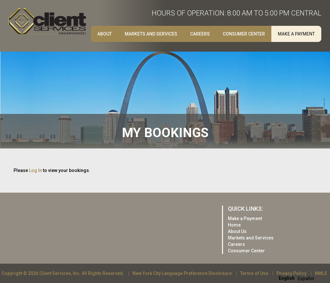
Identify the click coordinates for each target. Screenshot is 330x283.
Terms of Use (254, 273)
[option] (306, 278)
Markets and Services (151, 33)
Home (234, 224)
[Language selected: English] (298, 278)
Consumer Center (244, 33)
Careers (200, 33)
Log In (35, 170)
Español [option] (306, 278)
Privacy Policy (291, 273)
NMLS (321, 273)
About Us (237, 231)
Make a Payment (296, 33)
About (104, 33)
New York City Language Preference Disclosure (182, 273)
